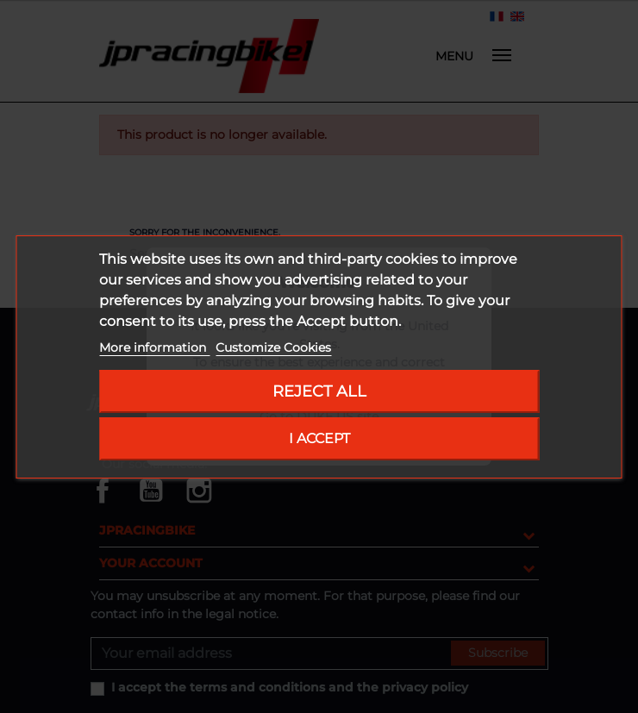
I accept (319, 438)
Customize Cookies (273, 347)
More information (154, 347)
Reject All (319, 391)
